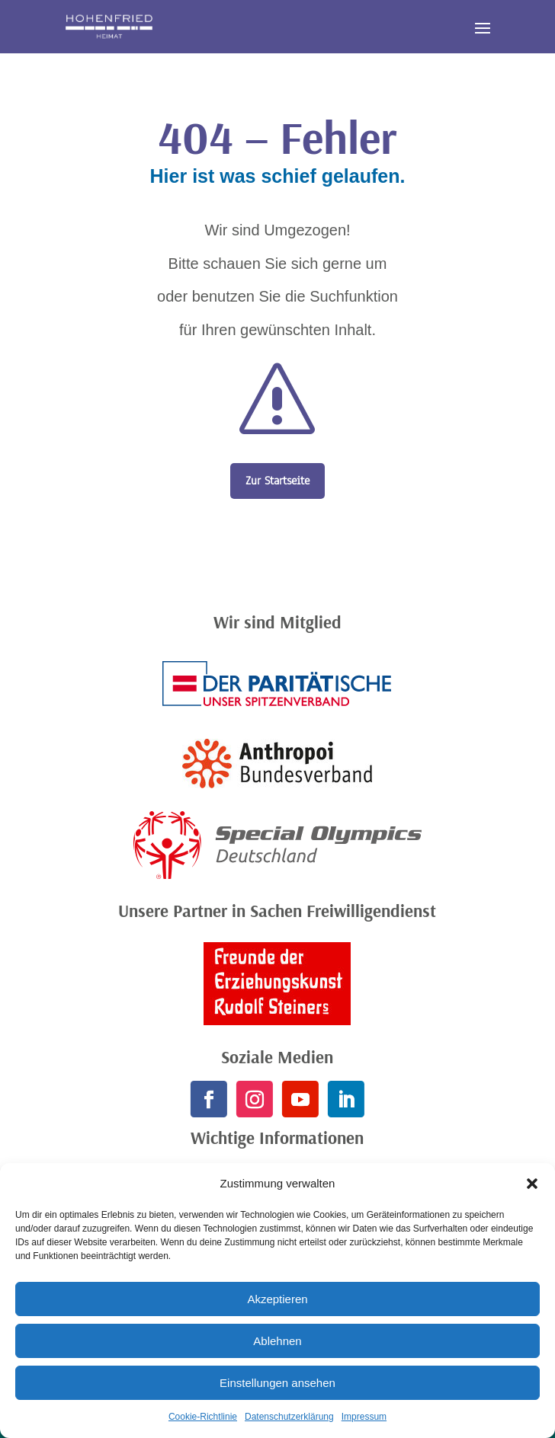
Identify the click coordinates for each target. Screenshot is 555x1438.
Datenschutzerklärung (289, 1416)
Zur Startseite (277, 480)
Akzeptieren (277, 1299)
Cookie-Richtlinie (202, 1416)
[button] (532, 1183)
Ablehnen (277, 1340)
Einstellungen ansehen (277, 1382)
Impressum (364, 1416)
